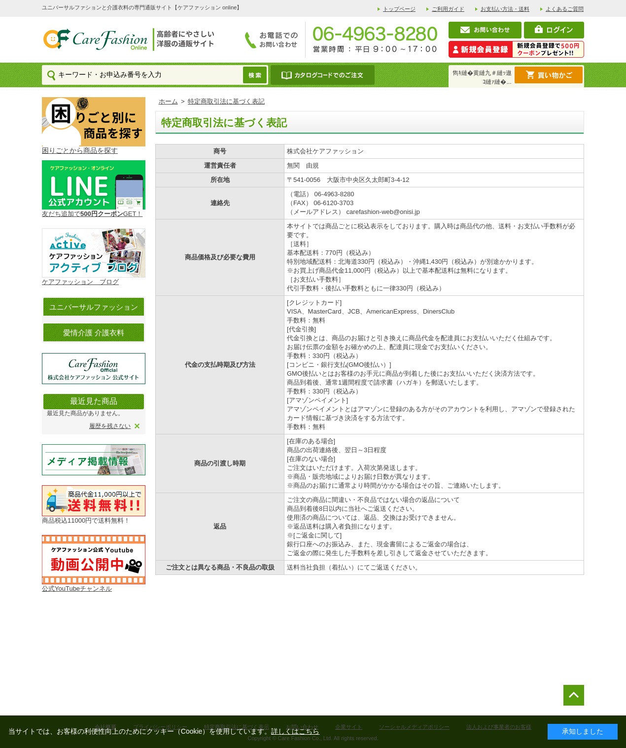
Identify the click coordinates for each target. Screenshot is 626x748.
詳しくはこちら (295, 731)
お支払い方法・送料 (505, 9)
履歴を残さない (110, 426)
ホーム (168, 101)
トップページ (399, 9)
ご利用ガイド (448, 9)
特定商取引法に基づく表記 (226, 101)
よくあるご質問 (565, 9)
